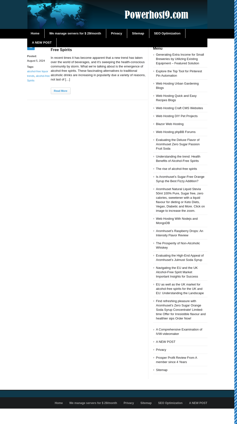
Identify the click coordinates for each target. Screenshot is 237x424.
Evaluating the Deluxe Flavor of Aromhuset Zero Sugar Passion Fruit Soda (178, 144)
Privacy (116, 33)
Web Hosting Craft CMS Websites (179, 108)
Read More (60, 90)
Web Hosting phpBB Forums (176, 132)
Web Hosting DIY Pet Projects (177, 116)
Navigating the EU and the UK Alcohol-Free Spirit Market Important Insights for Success (177, 272)
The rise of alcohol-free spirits (176, 169)
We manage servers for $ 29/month (75, 33)
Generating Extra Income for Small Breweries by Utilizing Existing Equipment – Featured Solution (180, 59)
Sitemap (138, 33)
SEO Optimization (167, 33)
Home (35, 33)
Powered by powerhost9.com (46, 414)
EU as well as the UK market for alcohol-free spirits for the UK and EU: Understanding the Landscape (180, 289)
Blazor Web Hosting (170, 124)
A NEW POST (42, 42)
